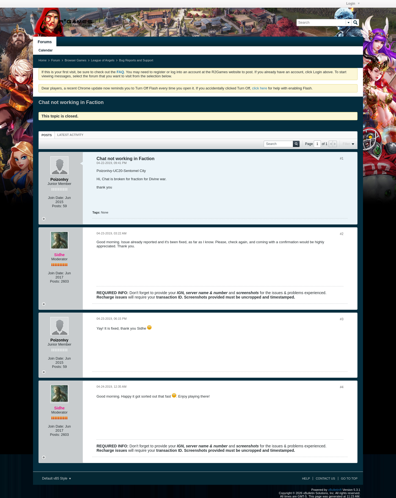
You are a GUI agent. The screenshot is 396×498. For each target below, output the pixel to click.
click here (259, 88)
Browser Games (75, 60)
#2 (341, 234)
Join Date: (56, 198)
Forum (55, 60)
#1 (341, 158)
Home (42, 60)
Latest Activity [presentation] (70, 134)
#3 (341, 319)
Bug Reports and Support (136, 60)
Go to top (349, 478)
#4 (341, 387)
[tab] (46, 135)
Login (353, 4)
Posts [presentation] (47, 135)
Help (306, 478)
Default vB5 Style (56, 478)
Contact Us (325, 478)
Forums (45, 42)
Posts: (57, 206)
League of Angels (102, 60)
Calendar (45, 50)
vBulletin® (335, 489)
